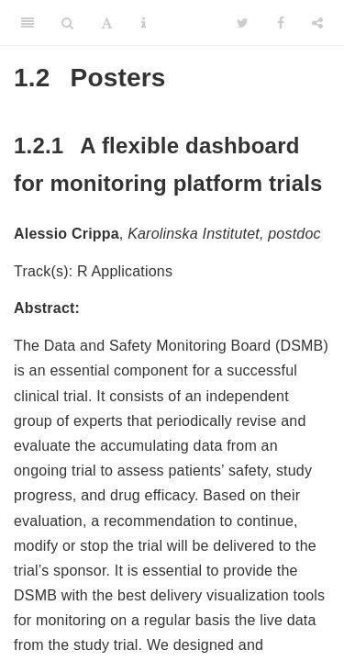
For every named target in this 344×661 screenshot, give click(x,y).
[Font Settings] (107, 23)
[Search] (67, 23)
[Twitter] (242, 23)
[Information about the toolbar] (144, 23)
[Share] (317, 23)
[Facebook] (280, 23)
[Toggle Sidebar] (27, 23)
